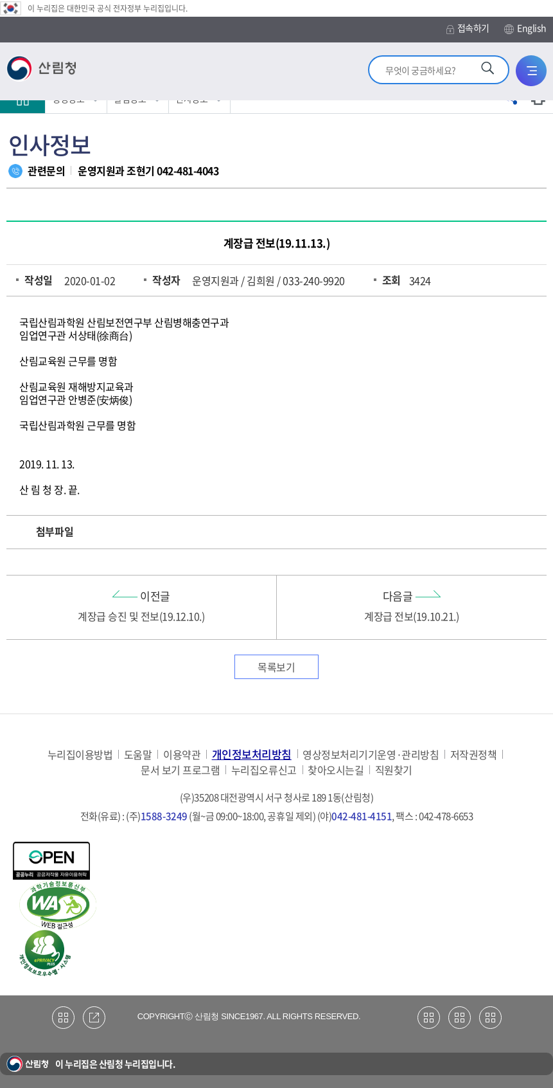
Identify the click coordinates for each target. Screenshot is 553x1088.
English (525, 28)
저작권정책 (473, 754)
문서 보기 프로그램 (180, 770)
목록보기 (276, 667)
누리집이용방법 (80, 754)
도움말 (138, 754)
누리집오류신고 (264, 770)
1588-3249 (164, 816)
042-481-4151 (361, 816)
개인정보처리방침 (252, 754)
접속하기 (467, 28)
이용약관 (181, 754)
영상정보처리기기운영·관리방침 (371, 754)
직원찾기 (393, 770)
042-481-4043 (187, 170)
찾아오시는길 (336, 770)
